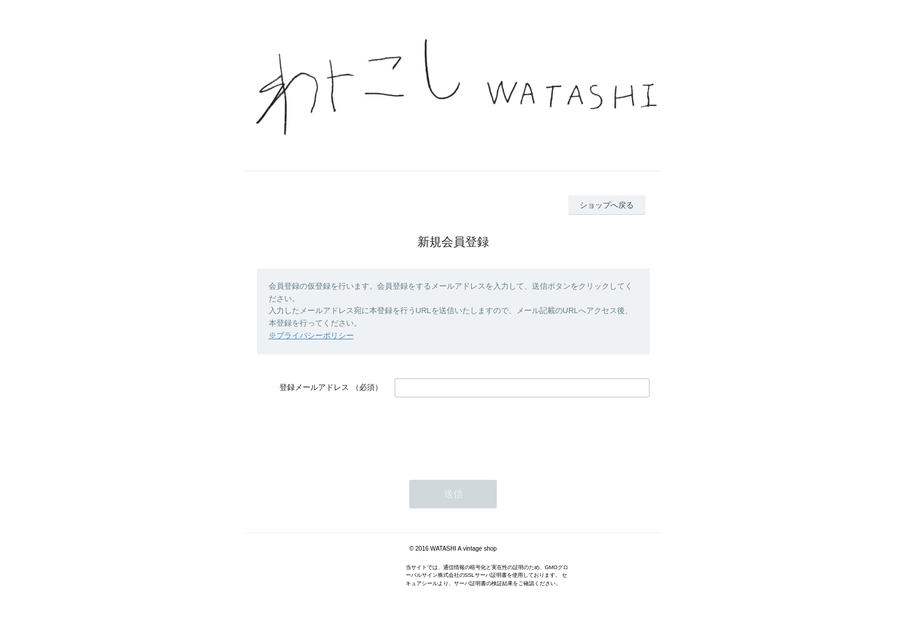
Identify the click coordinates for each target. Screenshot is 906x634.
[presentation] (484, 433)
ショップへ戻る (607, 205)
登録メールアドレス (314, 387)
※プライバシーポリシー (311, 335)
